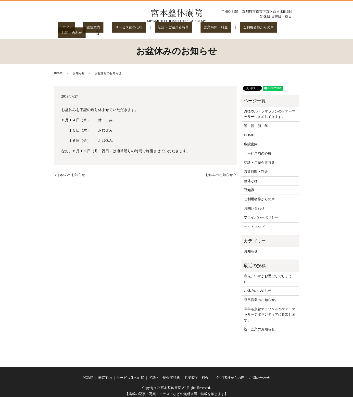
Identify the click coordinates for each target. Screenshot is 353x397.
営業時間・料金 (192, 29)
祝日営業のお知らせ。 (261, 326)
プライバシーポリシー (261, 214)
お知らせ (79, 70)
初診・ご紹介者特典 (156, 29)
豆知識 (249, 186)
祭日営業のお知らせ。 (261, 296)
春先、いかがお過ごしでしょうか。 (268, 275)
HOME (69, 29)
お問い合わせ (262, 29)
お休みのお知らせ (71, 171)
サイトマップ (254, 223)
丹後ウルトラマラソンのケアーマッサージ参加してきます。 (269, 110)
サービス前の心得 (119, 29)
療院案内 (90, 29)
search (285, 29)
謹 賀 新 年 (256, 122)
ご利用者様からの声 (228, 29)
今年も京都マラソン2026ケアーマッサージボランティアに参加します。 (269, 311)
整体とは (251, 177)
